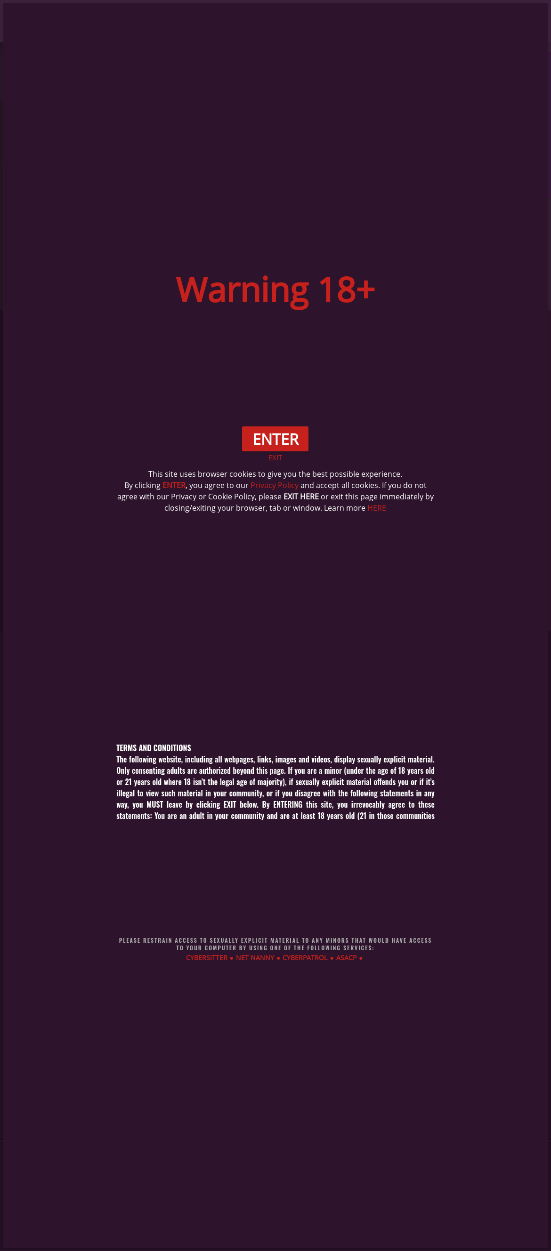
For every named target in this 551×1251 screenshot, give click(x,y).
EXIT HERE (301, 496)
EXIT (275, 457)
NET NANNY (255, 957)
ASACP (346, 957)
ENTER (174, 485)
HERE (376, 508)
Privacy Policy (275, 485)
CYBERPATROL (305, 957)
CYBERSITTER (206, 957)
